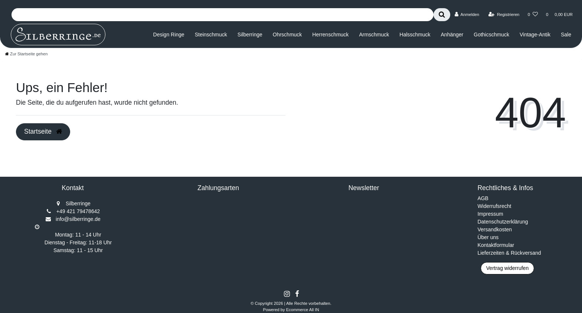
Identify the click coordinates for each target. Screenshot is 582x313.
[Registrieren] (503, 14)
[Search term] (223, 14)
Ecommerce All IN (302, 309)
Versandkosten (494, 229)
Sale (566, 35)
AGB (482, 198)
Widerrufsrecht (494, 206)
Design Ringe (168, 35)
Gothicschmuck (491, 35)
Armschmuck (374, 35)
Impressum (490, 214)
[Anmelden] (466, 14)
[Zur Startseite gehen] (26, 54)
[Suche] (442, 14)
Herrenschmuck (330, 35)
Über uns (487, 237)
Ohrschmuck (287, 35)
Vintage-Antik (535, 35)
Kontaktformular (495, 245)
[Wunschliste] (533, 14)
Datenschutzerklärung (502, 222)
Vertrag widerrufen (507, 268)
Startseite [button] (43, 131)
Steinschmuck (211, 35)
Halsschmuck (414, 35)
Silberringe (250, 35)
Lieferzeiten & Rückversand (509, 253)
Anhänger (452, 35)
